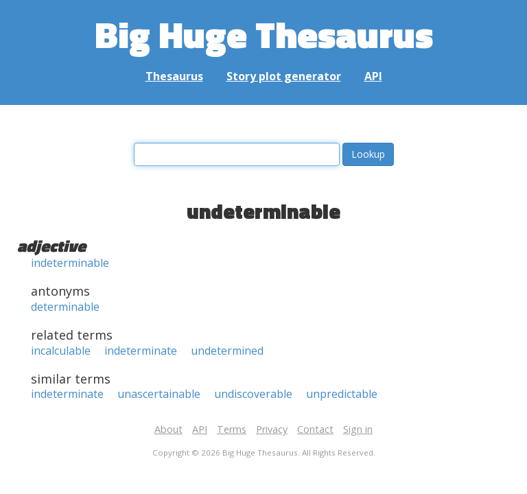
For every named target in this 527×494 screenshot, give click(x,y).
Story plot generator (283, 76)
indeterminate (140, 350)
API (373, 76)
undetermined (227, 350)
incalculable (61, 350)
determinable (65, 306)
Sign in (358, 429)
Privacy (272, 429)
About (168, 429)
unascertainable (158, 393)
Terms (231, 429)
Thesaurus (174, 76)
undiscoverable (253, 393)
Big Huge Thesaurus (264, 33)
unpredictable (341, 393)
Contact (315, 429)
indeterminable (70, 262)
